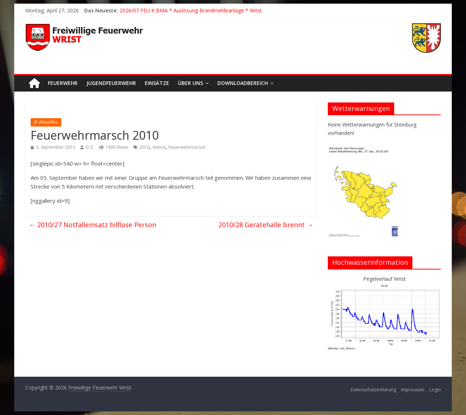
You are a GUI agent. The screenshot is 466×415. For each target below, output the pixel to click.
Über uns (190, 82)
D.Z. (90, 147)
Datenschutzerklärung (373, 390)
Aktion (159, 147)
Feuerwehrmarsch (187, 147)
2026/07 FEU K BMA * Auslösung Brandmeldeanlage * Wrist (191, 10)
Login (435, 390)
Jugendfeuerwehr (111, 82)
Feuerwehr (63, 82)
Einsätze (157, 82)
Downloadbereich (242, 82)
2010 (144, 147)
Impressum (412, 390)
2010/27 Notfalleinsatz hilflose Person (92, 224)
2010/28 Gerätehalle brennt (265, 224)
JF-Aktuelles (46, 122)
